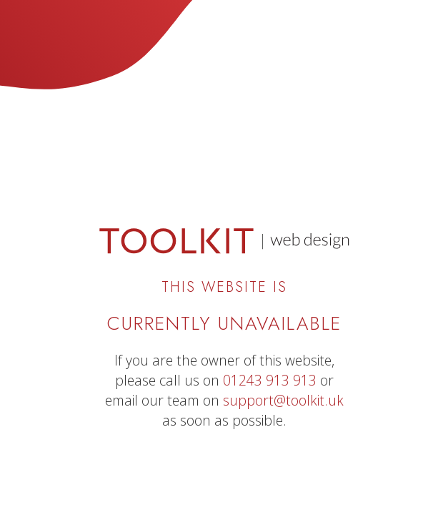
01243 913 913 (270, 380)
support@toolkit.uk (283, 400)
